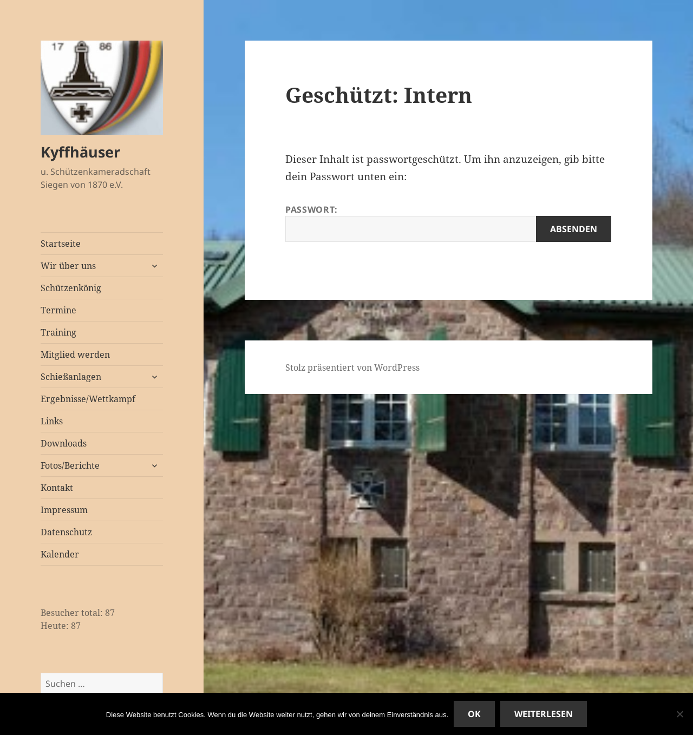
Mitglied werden (75, 354)
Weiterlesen (543, 714)
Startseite (61, 244)
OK (474, 714)
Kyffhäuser (80, 152)
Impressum (64, 510)
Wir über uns (68, 266)
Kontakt (57, 488)
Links (52, 421)
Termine (58, 310)
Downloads (64, 443)
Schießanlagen (71, 377)
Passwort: (448, 223)
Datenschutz (66, 532)
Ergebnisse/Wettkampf (88, 399)
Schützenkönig (71, 288)
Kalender (60, 554)
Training (58, 332)
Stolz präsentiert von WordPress (352, 367)
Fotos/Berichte (70, 465)
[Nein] (679, 713)
